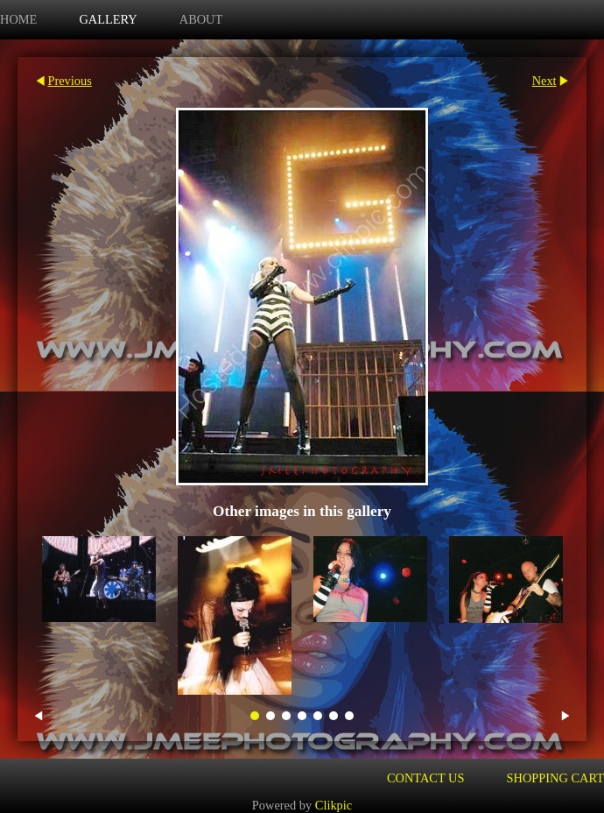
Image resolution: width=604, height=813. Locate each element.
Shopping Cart (556, 778)
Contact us (426, 778)
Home (18, 19)
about (201, 19)
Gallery (108, 19)
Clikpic (333, 805)
